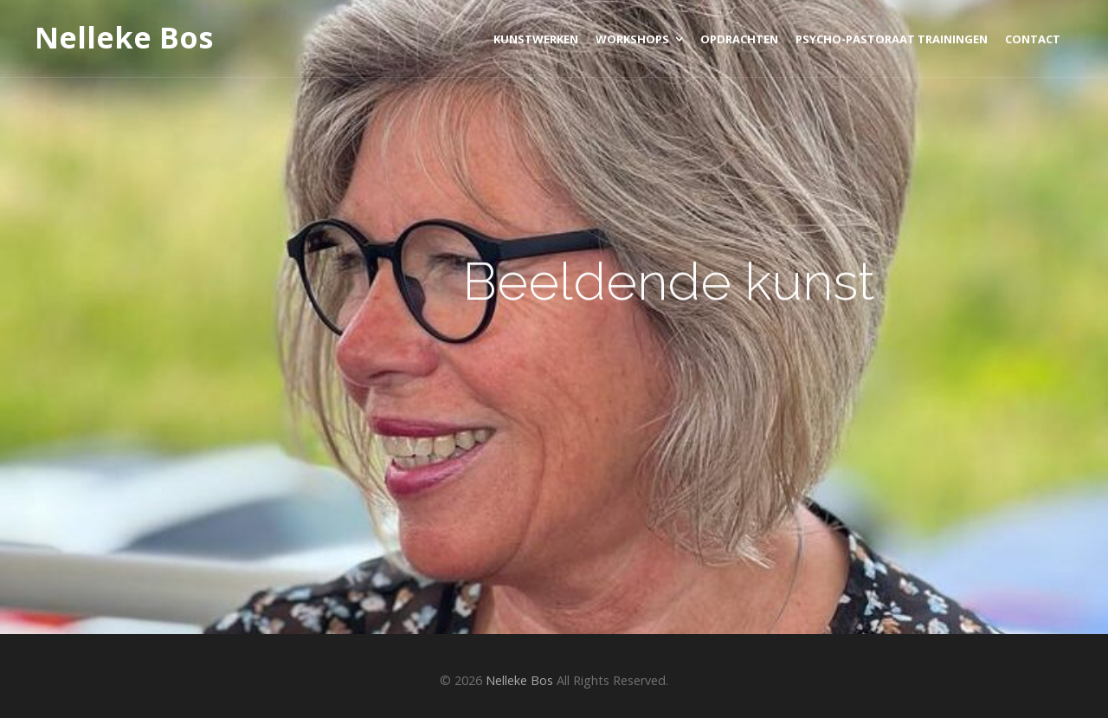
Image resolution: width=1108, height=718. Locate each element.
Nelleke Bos (124, 38)
